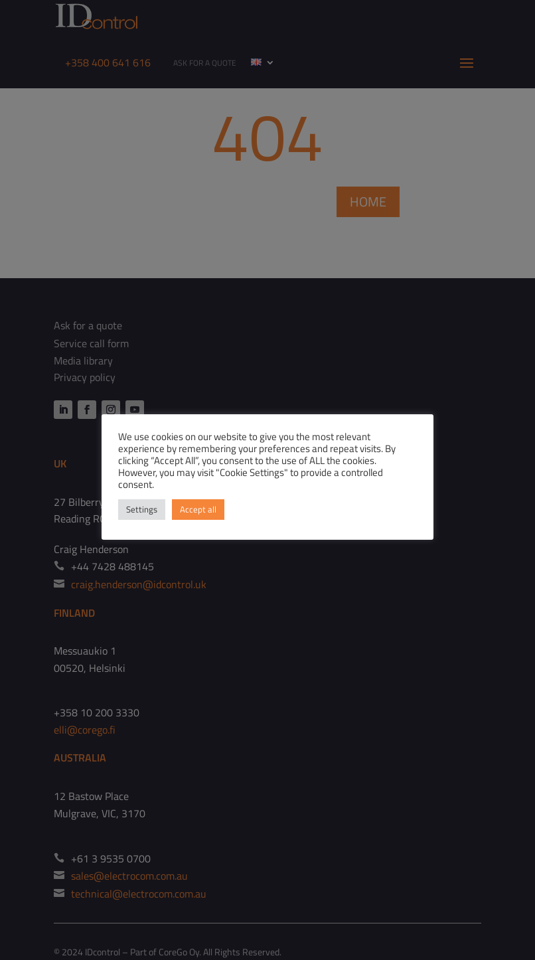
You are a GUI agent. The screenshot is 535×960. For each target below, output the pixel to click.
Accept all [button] (198, 509)
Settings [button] (141, 509)
